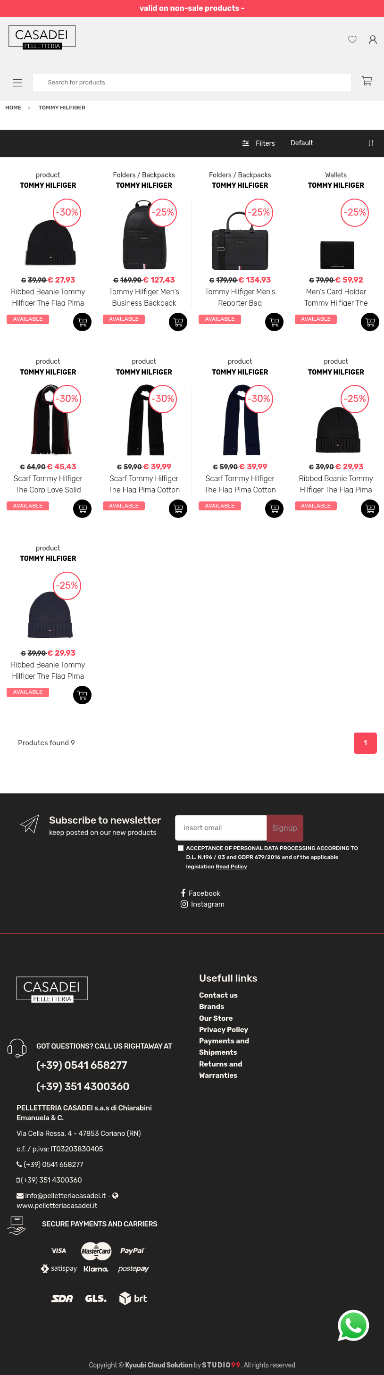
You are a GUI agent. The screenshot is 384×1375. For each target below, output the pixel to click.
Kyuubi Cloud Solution (158, 1365)
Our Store (216, 1018)
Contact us (218, 995)
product (48, 175)
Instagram (203, 904)
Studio (221, 1365)
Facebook (200, 893)
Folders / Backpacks (144, 175)
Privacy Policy (223, 1029)
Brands (211, 1006)
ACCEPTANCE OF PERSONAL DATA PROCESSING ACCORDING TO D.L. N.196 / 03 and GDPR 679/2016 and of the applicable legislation (272, 857)
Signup (285, 828)
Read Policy (231, 866)
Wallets (336, 175)
